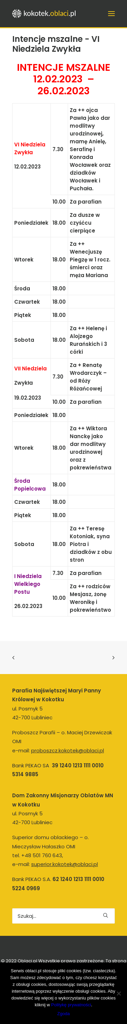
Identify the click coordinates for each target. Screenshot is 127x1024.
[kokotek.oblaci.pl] (44, 13)
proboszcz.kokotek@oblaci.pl (67, 750)
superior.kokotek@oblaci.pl (64, 864)
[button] (105, 915)
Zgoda (63, 1013)
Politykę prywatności (71, 1004)
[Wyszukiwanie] (63, 916)
